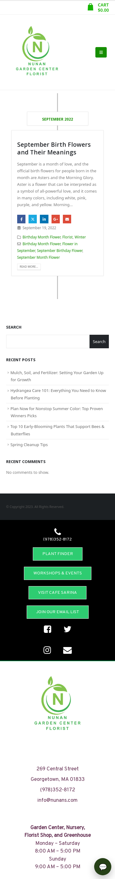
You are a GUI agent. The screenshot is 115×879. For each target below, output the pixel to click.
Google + (56, 219)
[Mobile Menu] (101, 52)
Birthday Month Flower (41, 236)
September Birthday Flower (59, 250)
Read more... (29, 267)
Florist (67, 236)
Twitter (33, 219)
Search (13, 327)
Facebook (21, 219)
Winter (80, 236)
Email (67, 219)
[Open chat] (102, 866)
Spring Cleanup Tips (29, 444)
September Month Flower (38, 257)
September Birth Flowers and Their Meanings (54, 148)
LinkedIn (44, 219)
